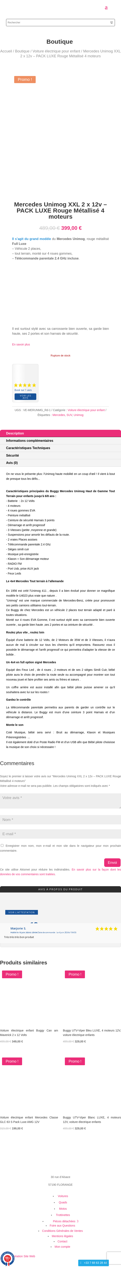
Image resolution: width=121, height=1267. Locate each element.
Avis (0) (12, 463)
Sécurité (12, 455)
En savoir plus (21, 344)
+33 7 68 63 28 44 (95, 1262)
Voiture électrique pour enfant (56, 51)
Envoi (112, 863)
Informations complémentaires (29, 440)
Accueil (6, 51)
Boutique (22, 51)
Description (15, 433)
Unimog (79, 415)
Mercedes (58, 415)
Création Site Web (23, 1256)
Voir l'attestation (22, 912)
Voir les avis (25, 396)
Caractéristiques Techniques (28, 448)
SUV (69, 415)
